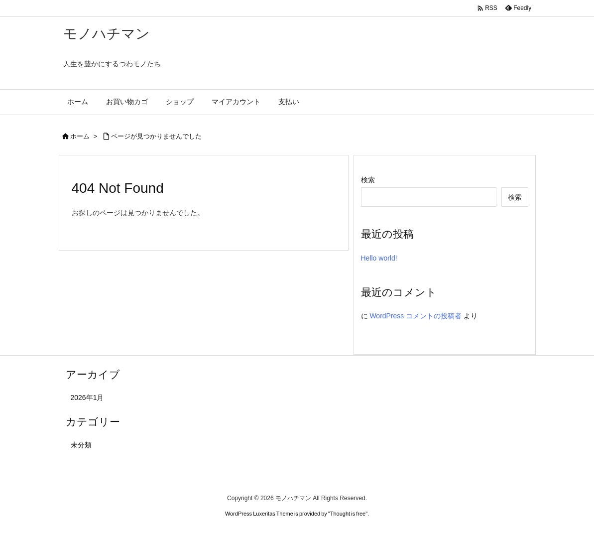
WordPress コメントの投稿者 (415, 316)
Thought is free (347, 514)
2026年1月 (87, 398)
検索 (368, 180)
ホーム (80, 136)
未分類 (81, 445)
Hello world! (379, 258)
